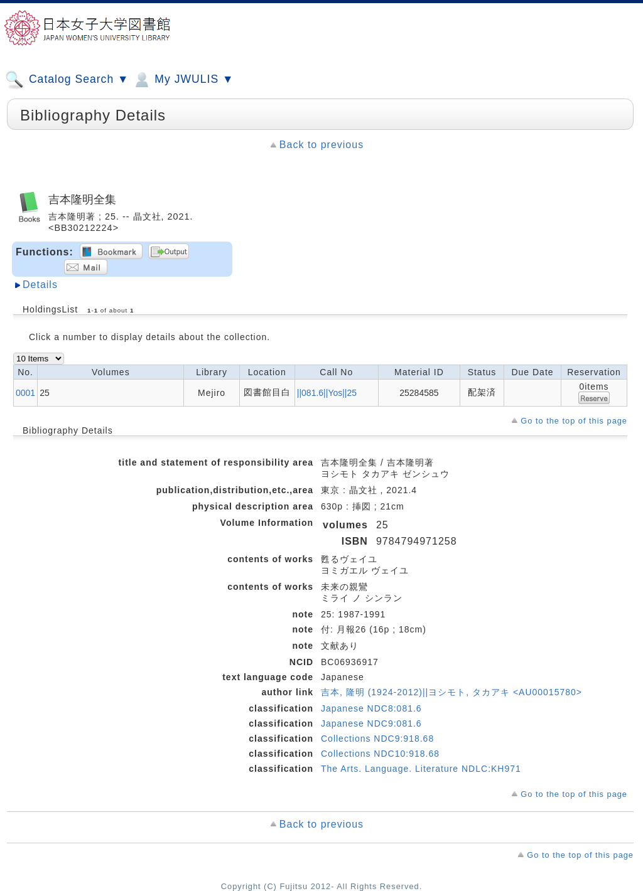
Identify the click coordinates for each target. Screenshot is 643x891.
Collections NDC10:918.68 (380, 754)
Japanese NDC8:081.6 (371, 708)
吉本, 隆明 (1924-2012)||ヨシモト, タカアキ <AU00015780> (451, 692)
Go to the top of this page (574, 420)
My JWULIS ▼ (183, 79)
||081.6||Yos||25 (327, 393)
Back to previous (321, 144)
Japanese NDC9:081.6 (371, 723)
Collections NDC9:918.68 (377, 739)
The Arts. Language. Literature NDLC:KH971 (421, 769)
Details (40, 284)
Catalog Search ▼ (67, 79)
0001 (25, 393)
